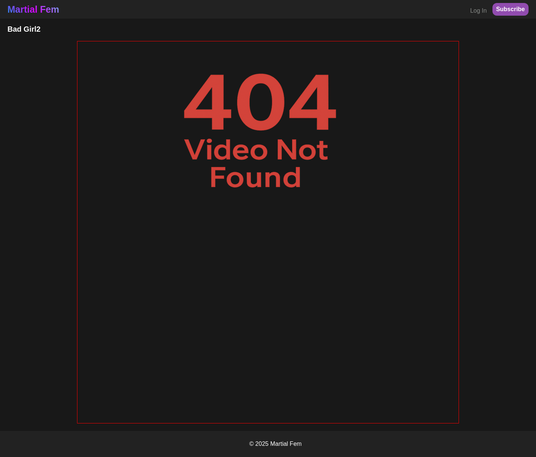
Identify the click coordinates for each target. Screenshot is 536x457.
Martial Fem (33, 9)
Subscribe (510, 9)
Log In (478, 10)
